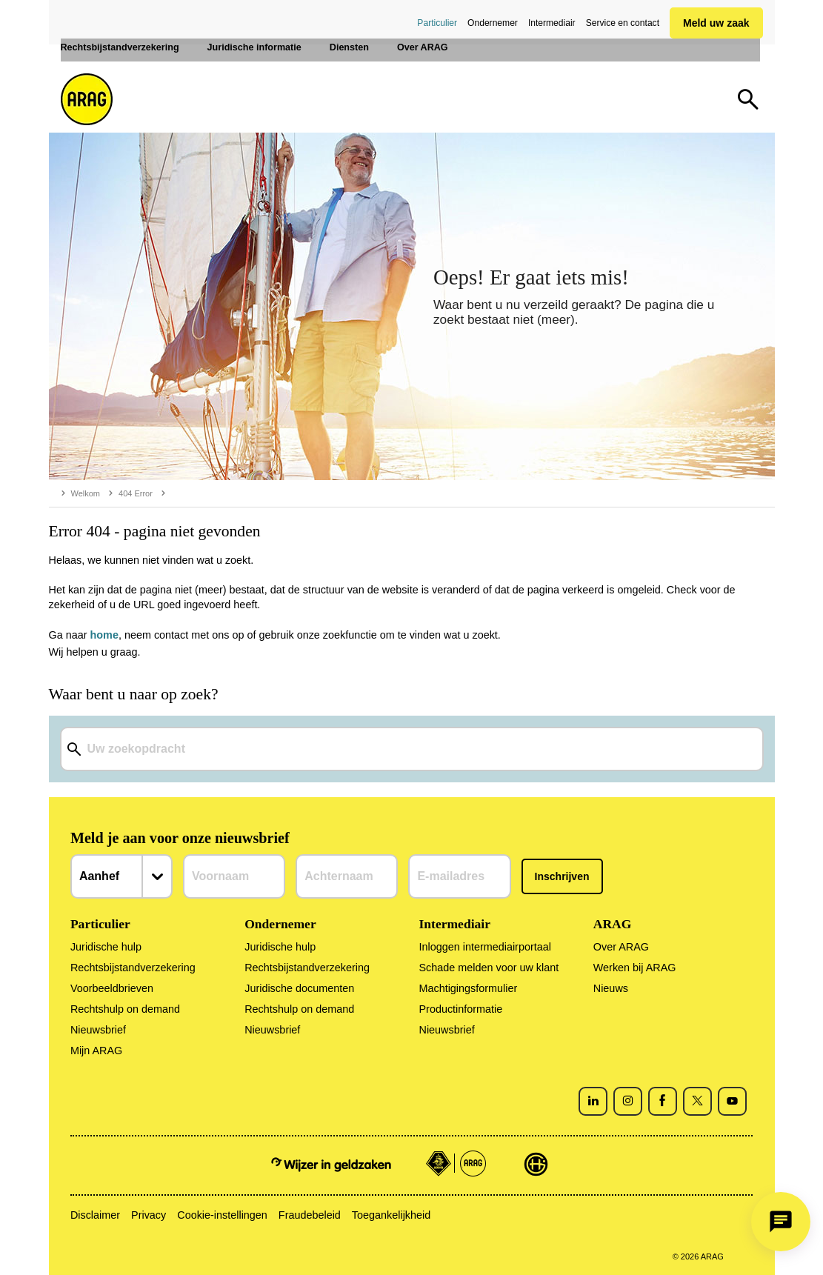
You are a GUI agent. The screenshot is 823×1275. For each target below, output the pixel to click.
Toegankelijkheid (391, 1215)
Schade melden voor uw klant (489, 967)
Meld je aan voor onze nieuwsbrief (180, 837)
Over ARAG (621, 947)
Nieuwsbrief (98, 1030)
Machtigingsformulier (468, 988)
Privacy (148, 1215)
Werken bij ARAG (634, 967)
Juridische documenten (299, 988)
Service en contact (622, 23)
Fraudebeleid (310, 1215)
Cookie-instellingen (222, 1215)
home (104, 635)
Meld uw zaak (716, 23)
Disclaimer (95, 1215)
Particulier (437, 23)
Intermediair (552, 23)
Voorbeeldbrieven (111, 988)
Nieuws (610, 988)
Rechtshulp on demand (125, 1009)
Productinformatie (460, 1009)
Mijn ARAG (96, 1050)
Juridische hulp (105, 947)
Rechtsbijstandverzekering (133, 967)
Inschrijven (562, 876)
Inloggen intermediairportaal (484, 947)
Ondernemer (492, 23)
